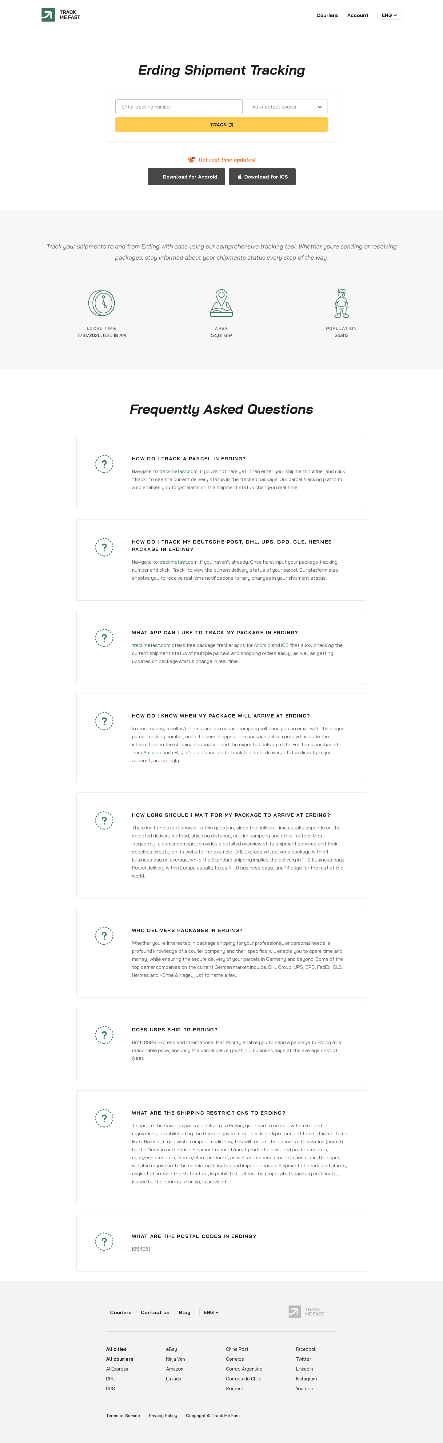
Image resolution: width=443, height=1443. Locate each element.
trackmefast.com (178, 471)
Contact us (155, 1312)
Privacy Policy (163, 1415)
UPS (110, 1389)
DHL (110, 1379)
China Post (237, 1349)
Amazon (152, 752)
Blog (184, 1312)
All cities (116, 1349)
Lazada (173, 1379)
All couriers (120, 1359)
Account (358, 15)
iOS (285, 645)
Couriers (327, 15)
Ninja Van (175, 1359)
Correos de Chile (243, 1379)
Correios (235, 1359)
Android (262, 645)
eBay (177, 752)
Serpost (234, 1389)
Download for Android (190, 177)
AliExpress (117, 1369)
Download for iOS (266, 177)
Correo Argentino (244, 1369)
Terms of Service (123, 1415)
